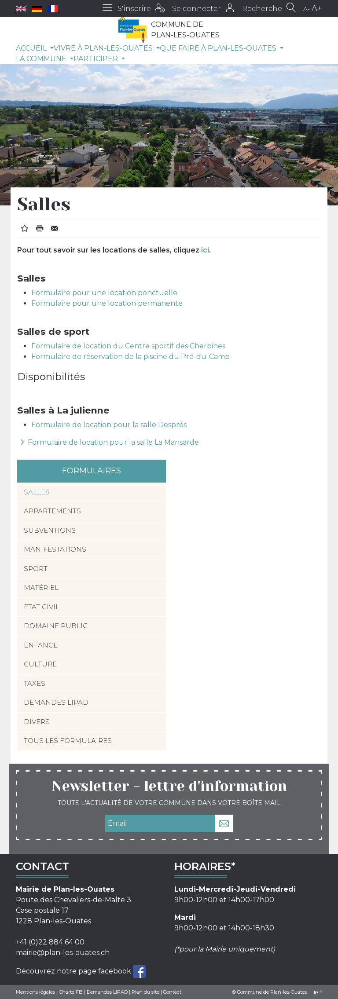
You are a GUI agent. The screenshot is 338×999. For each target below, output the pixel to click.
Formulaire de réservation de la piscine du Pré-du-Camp (130, 356)
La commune (42, 59)
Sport (36, 568)
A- (306, 9)
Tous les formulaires (68, 740)
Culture (40, 664)
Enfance (41, 645)
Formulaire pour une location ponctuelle (104, 293)
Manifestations (55, 549)
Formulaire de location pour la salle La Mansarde (113, 442)
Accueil (32, 48)
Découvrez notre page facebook (74, 970)
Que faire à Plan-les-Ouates (219, 48)
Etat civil (41, 607)
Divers (37, 721)
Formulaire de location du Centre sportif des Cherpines (128, 346)
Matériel (41, 587)
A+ (317, 8)
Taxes (34, 683)
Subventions (50, 530)
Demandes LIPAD (56, 702)
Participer (96, 59)
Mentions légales (35, 992)
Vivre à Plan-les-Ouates (104, 48)
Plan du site (145, 992)
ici (205, 250)
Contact (172, 992)
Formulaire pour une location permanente (107, 303)
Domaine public (56, 626)
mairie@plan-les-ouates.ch (63, 952)
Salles (37, 492)
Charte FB (71, 992)
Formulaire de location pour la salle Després (109, 425)
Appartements (52, 511)
